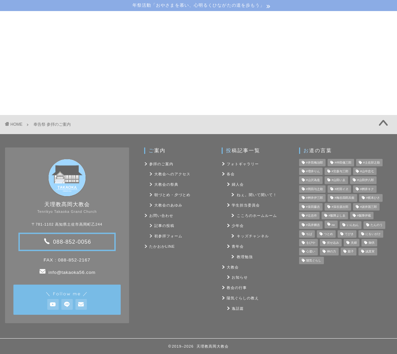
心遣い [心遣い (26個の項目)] (310, 251)
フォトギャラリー (243, 164)
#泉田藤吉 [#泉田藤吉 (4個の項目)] (313, 207)
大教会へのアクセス (172, 174)
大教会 (233, 267)
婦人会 (238, 184)
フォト (260, 61)
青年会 (238, 246)
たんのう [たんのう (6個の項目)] (377, 225)
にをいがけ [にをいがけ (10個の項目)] (373, 234)
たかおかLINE (162, 246)
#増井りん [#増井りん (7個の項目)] (313, 171)
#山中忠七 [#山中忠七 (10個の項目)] (367, 171)
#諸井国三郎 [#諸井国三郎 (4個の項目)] (368, 207)
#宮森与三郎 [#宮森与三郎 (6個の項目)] (340, 171)
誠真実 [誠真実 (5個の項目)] (370, 251)
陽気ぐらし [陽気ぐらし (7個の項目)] (313, 260)
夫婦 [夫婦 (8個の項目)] (354, 242)
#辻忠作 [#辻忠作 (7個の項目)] (311, 215)
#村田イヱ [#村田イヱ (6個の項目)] (341, 189)
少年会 (238, 226)
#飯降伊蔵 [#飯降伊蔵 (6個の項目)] (364, 215)
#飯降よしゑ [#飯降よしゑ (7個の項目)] (337, 215)
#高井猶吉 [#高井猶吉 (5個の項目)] (313, 225)
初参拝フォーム (168, 236)
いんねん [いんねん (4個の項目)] (353, 225)
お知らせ (240, 277)
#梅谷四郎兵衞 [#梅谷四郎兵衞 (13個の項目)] (344, 198)
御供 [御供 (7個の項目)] (371, 242)
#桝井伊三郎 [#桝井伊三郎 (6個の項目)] (314, 198)
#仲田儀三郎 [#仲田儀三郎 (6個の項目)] (343, 162)
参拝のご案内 (161, 164)
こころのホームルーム (257, 216)
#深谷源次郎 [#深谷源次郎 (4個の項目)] (340, 207)
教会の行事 (237, 288)
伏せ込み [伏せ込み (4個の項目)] (333, 242)
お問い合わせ (305, 61)
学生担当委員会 (246, 205)
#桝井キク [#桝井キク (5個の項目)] (367, 189)
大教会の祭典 (166, 184)
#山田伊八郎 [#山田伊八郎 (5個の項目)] (365, 180)
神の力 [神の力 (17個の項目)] (331, 251)
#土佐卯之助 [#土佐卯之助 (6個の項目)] (371, 162)
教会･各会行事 (151, 61)
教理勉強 (245, 257)
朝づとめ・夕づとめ (172, 195)
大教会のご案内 (94, 61)
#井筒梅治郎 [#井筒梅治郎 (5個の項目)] (314, 162)
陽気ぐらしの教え (211, 61)
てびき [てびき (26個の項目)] (349, 234)
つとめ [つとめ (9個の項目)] (328, 234)
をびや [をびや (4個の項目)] (310, 242)
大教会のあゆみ (168, 205)
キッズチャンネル (253, 236)
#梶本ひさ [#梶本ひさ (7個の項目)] (373, 198)
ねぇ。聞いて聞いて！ (257, 195)
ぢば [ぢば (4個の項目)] (309, 234)
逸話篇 (238, 308)
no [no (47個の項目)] (333, 225)
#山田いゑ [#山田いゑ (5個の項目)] (338, 180)
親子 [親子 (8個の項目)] (351, 251)
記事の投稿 (164, 226)
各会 (231, 174)
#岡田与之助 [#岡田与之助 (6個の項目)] (314, 189)
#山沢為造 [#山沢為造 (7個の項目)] (313, 180)
